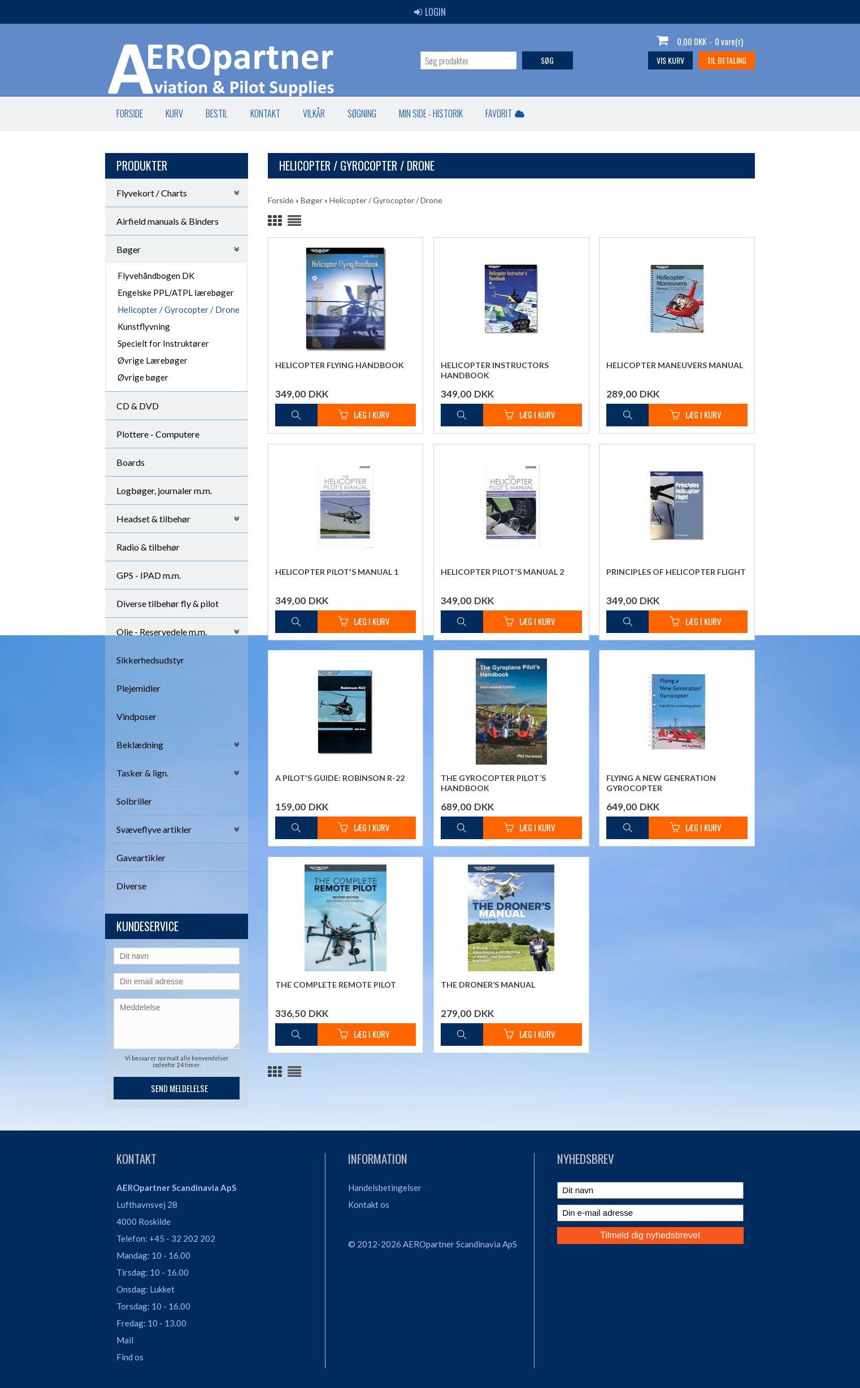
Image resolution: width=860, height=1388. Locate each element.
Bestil (217, 113)
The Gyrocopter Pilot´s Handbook (493, 783)
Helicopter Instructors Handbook (495, 370)
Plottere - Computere (157, 434)
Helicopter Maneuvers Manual (674, 365)
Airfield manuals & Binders (167, 221)
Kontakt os (368, 1204)
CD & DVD (137, 405)
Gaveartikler (141, 857)
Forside (129, 113)
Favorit (504, 113)
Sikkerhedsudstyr (150, 659)
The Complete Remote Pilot (335, 984)
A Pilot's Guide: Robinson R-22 (340, 778)
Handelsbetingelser (385, 1187)
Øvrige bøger (143, 377)
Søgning (362, 113)
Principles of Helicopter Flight (676, 572)
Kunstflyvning (144, 326)
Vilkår (314, 113)
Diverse (131, 885)
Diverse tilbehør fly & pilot (167, 603)
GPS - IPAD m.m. (148, 575)
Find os (130, 1357)
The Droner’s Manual (488, 984)
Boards (130, 462)
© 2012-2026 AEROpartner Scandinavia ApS (432, 1244)
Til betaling (726, 60)
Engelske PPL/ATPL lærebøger (176, 292)
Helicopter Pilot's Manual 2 (502, 572)
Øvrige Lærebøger (153, 360)
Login (430, 12)
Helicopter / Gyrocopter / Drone (179, 309)
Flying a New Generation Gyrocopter (661, 783)
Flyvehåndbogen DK (156, 275)
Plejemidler (138, 688)
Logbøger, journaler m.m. (164, 490)
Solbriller (134, 801)
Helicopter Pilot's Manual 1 (336, 572)
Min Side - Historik (431, 113)
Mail (124, 1340)
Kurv (174, 113)
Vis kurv (670, 60)
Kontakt (265, 113)
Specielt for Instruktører (163, 343)
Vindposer (136, 716)
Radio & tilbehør (148, 547)
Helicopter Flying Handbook (339, 365)
